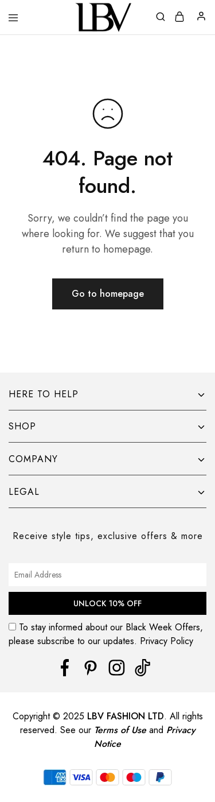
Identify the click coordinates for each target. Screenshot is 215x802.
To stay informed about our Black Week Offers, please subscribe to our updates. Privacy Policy (107, 634)
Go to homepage (108, 293)
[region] (107, 723)
